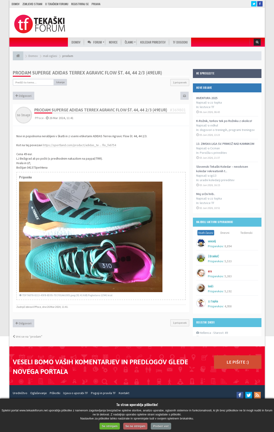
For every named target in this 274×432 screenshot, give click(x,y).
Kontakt (124, 393)
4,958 (228, 306)
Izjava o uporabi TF (75, 393)
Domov (15, 4)
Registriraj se (80, 4)
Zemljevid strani (32, 4)
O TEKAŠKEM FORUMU (56, 4)
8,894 (228, 246)
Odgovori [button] (23, 96)
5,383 (228, 276)
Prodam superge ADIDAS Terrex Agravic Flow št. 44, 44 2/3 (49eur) (87, 72)
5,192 (228, 291)
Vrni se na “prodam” (27, 336)
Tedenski (246, 233)
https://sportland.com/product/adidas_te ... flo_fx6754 (79, 145)
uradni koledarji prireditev (217, 180)
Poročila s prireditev (213, 153)
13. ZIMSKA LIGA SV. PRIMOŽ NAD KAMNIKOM (225, 144)
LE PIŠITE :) (238, 362)
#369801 (178, 110)
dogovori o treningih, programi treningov (227, 130)
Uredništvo (20, 393)
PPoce (39, 118)
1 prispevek (180, 82)
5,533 (228, 261)
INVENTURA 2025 (207, 98)
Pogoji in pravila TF (103, 393)
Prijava (96, 4)
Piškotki (55, 393)
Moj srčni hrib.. (205, 194)
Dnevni (224, 233)
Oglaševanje (38, 393)
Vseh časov (205, 233)
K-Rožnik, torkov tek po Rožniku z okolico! (224, 121)
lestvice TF (207, 107)
